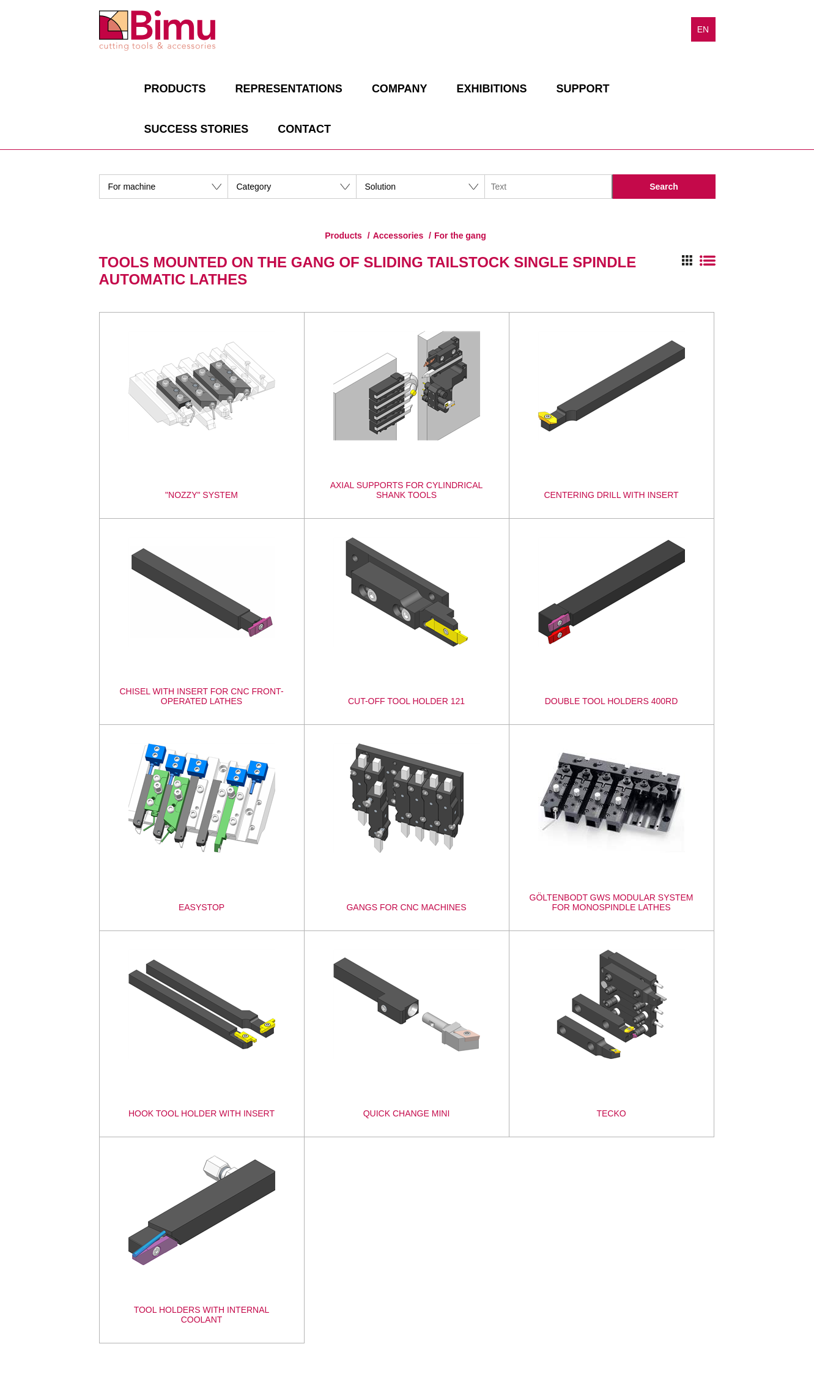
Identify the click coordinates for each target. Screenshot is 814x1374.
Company (399, 89)
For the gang (460, 235)
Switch (699, 260)
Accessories (398, 235)
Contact (304, 129)
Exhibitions (492, 89)
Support (583, 89)
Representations (288, 89)
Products (175, 89)
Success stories (196, 129)
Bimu (157, 30)
